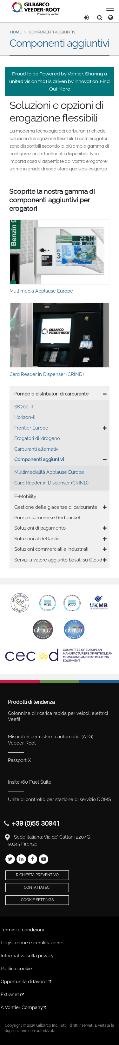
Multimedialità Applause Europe (49, 472)
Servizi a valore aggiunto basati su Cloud (58, 560)
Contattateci (37, 887)
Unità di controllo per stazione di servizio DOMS (59, 799)
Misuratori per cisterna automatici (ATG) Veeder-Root (50, 740)
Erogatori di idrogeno (37, 438)
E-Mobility (25, 496)
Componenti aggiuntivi (39, 459)
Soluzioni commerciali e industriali (51, 549)
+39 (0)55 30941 (36, 823)
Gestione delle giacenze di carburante (55, 507)
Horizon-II (25, 417)
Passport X (19, 760)
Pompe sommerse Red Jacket (47, 517)
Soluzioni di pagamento (40, 528)
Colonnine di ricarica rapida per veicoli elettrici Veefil (58, 716)
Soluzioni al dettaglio (37, 539)
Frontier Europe (31, 428)
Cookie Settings (37, 900)
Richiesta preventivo (37, 875)
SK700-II (23, 407)
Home (16, 32)
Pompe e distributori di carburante (51, 394)
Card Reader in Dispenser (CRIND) (51, 483)
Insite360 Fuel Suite (29, 782)
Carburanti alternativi (36, 449)
